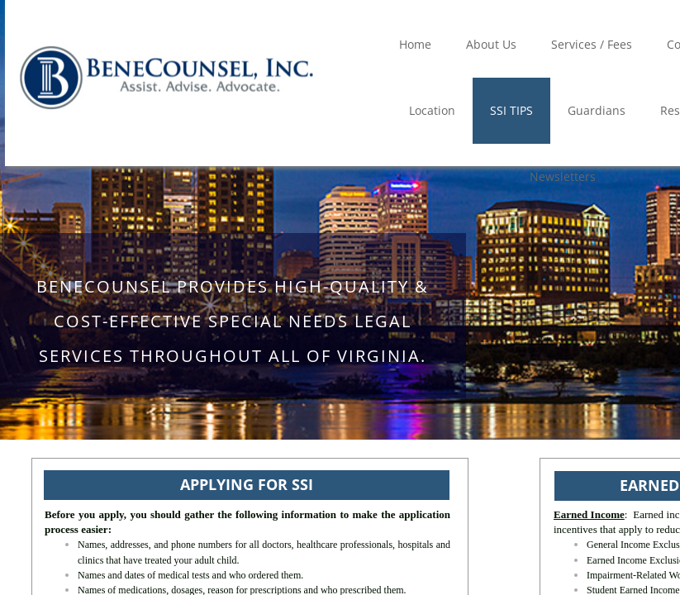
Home (415, 44)
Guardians (596, 110)
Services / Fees (591, 44)
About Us (491, 44)
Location (432, 110)
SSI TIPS (511, 110)
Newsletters (563, 176)
